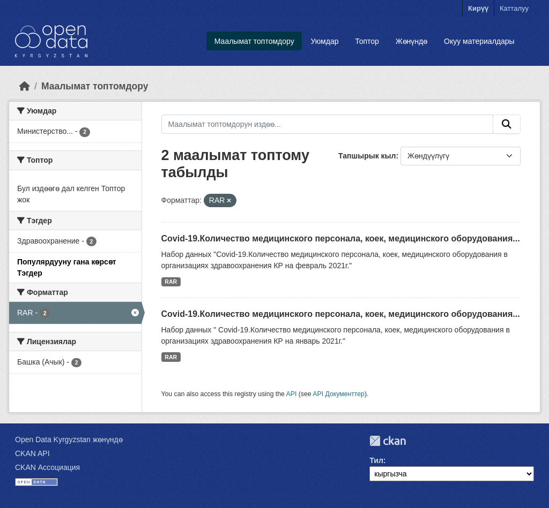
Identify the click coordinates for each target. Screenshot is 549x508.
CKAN (387, 440)
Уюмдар (324, 41)
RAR (171, 281)
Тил (376, 460)
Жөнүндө (412, 41)
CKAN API (32, 453)
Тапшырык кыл (367, 155)
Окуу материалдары (479, 41)
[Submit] (507, 124)
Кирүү (478, 8)
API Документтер (339, 394)
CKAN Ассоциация (47, 467)
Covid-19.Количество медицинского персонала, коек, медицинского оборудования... (340, 238)
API (291, 394)
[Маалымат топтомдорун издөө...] (327, 124)
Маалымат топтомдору (254, 41)
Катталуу (514, 8)
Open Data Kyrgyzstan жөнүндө (69, 439)
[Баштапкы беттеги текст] (24, 86)
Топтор (367, 41)
